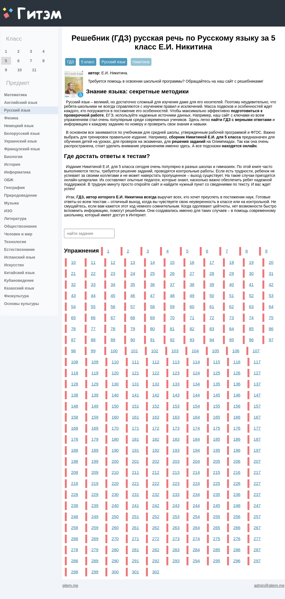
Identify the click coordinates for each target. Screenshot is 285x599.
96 (251, 339)
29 (231, 273)
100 (114, 350)
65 (73, 317)
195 (216, 450)
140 (115, 395)
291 (135, 560)
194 (196, 450)
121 (135, 373)
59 (172, 306)
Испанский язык (19, 257)
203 (176, 461)
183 (176, 439)
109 (94, 361)
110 (115, 361)
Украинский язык (20, 141)
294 (196, 560)
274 (196, 538)
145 (216, 395)
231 (135, 494)
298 (74, 571)
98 (73, 350)
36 (152, 284)
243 (176, 505)
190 (115, 450)
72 (211, 317)
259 (94, 527)
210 (115, 472)
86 (271, 328)
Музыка (11, 203)
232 (155, 494)
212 (155, 472)
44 (93, 295)
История (12, 164)
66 (93, 317)
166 (237, 417)
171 (135, 428)
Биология (13, 156)
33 (93, 284)
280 (115, 549)
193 (176, 450)
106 (235, 350)
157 (257, 406)
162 (155, 417)
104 (195, 350)
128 (74, 384)
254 (196, 516)
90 (132, 339)
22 (93, 273)
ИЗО (8, 211)
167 (257, 417)
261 (135, 527)
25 (152, 273)
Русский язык (17, 110)
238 (74, 505)
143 (176, 395)
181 (135, 439)
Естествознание (19, 249)
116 (237, 361)
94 (211, 339)
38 (192, 284)
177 (257, 428)
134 (196, 384)
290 (115, 560)
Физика (11, 118)
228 (74, 494)
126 (237, 373)
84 (231, 328)
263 (176, 527)
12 (113, 262)
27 (192, 273)
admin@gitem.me (269, 585)
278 (74, 549)
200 (115, 461)
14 (152, 262)
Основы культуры (21, 303)
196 (237, 450)
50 (211, 295)
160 (115, 417)
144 (196, 395)
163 (176, 417)
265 (216, 527)
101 (134, 350)
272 (155, 538)
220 (115, 483)
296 (237, 560)
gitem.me (17, 10)
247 (257, 505)
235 (216, 494)
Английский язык (20, 102)
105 (215, 350)
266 (237, 527)
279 (94, 549)
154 (196, 406)
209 (94, 472)
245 (216, 505)
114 (196, 361)
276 (237, 538)
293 (176, 560)
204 (196, 461)
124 (196, 373)
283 (176, 549)
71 (192, 317)
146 (237, 395)
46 (132, 295)
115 (216, 361)
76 (73, 328)
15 (172, 262)
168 (74, 428)
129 (94, 384)
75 (271, 317)
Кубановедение (19, 280)
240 (115, 505)
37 (172, 284)
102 (154, 350)
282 (155, 549)
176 (237, 428)
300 (115, 571)
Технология (15, 242)
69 (152, 317)
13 (132, 262)
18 (231, 262)
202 (155, 461)
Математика (15, 95)
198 (74, 461)
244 (196, 505)
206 (237, 461)
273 (176, 538)
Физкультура (16, 296)
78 (113, 328)
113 (176, 361)
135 (216, 384)
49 (192, 295)
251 (135, 516)
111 (135, 361)
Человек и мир (18, 234)
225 (216, 483)
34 (113, 284)
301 (135, 571)
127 (257, 373)
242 (155, 505)
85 (251, 328)
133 (176, 384)
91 (152, 339)
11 (34, 70)
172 (155, 428)
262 (155, 527)
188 (74, 450)
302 (155, 571)
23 (113, 273)
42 (271, 284)
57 (132, 306)
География (14, 187)
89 (113, 339)
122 (155, 373)
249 (94, 516)
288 (74, 560)
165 (216, 417)
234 (196, 494)
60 (192, 306)
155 (216, 406)
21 (73, 273)
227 (257, 483)
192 (155, 450)
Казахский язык (19, 288)
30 (251, 273)
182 (155, 439)
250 (115, 516)
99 (93, 350)
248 (74, 516)
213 (176, 472)
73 (231, 317)
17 (211, 262)
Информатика (17, 172)
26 (172, 273)
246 (237, 505)
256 (237, 516)
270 (115, 538)
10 (19, 70)
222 (155, 483)
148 (74, 406)
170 (115, 428)
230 (115, 494)
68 (132, 317)
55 (93, 306)
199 (94, 461)
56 (113, 306)
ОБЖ (8, 180)
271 (135, 538)
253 (176, 516)
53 (271, 295)
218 (74, 483)
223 (176, 483)
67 (113, 317)
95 (231, 339)
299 (94, 571)
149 (94, 406)
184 (196, 439)
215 (216, 472)
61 (211, 306)
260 (115, 527)
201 (135, 461)
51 (231, 295)
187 (257, 439)
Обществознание (20, 226)
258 (74, 527)
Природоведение (20, 195)
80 (152, 328)
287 (257, 549)
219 (94, 483)
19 (251, 262)
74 (251, 317)
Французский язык (22, 149)
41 (251, 284)
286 (237, 549)
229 (94, 494)
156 (237, 406)
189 (94, 450)
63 (251, 306)
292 (155, 560)
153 (176, 406)
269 (94, 538)
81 (172, 328)
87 (73, 339)
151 (135, 406)
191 (135, 450)
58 (152, 306)
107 (256, 350)
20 (271, 262)
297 (257, 560)
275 (216, 538)
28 (211, 273)
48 (172, 295)
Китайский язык (19, 272)
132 (155, 384)
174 (196, 428)
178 (74, 439)
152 (155, 406)
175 (216, 428)
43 (73, 295)
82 (192, 328)
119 (94, 373)
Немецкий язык (19, 126)
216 (237, 472)
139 (94, 395)
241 (135, 505)
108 (74, 361)
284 (196, 549)
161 (135, 417)
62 (231, 306)
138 (74, 395)
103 (175, 350)
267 (257, 527)
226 (237, 483)
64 (271, 306)
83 (211, 328)
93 (192, 339)
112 (155, 361)
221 (135, 483)
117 (257, 361)
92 (172, 339)
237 (257, 494)
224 (196, 483)
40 (231, 284)
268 (74, 538)
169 (94, 428)
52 (251, 295)
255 (216, 516)
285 (216, 549)
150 (115, 406)
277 (257, 538)
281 (135, 549)
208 (74, 472)
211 (135, 472)
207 (257, 461)
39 (211, 284)
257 (257, 516)
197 (257, 450)
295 (216, 560)
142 (155, 395)
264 (196, 527)
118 (74, 373)
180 (115, 439)
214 (196, 472)
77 (93, 328)
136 (237, 384)
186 (237, 439)
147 (257, 395)
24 (132, 273)
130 (115, 384)
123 (176, 373)
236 (237, 494)
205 (216, 461)
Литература (15, 218)
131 (135, 384)
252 (155, 516)
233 (176, 494)
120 (115, 373)
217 (257, 472)
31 (271, 273)
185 (216, 439)
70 (172, 317)
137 (257, 384)
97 (271, 339)
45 (113, 295)
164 (196, 417)
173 (176, 428)
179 (94, 439)
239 (94, 505)
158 (74, 417)
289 (94, 560)
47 (152, 295)
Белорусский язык (22, 133)
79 (132, 328)
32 (73, 284)
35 (132, 284)
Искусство (14, 265)
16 (192, 262)
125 (216, 373)
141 (135, 395)
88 (93, 339)
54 (73, 306)
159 (94, 417)
